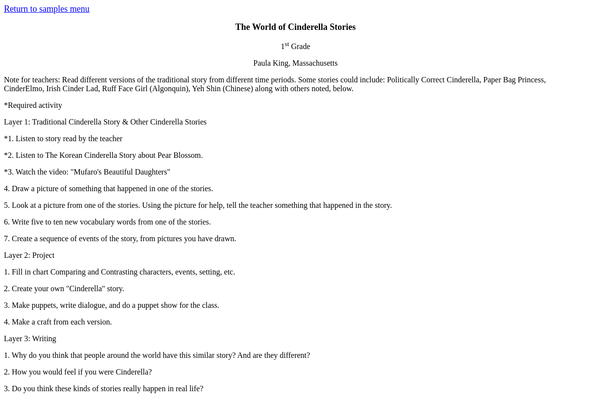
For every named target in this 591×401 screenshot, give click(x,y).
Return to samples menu (46, 9)
